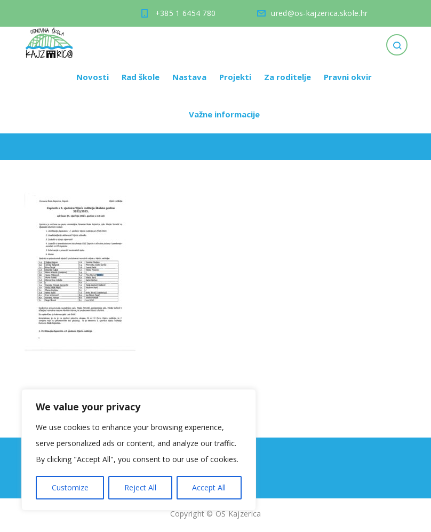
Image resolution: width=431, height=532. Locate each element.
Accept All (209, 487)
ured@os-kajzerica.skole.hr (319, 13)
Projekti (235, 77)
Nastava (189, 77)
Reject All (140, 487)
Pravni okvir (348, 77)
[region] (138, 450)
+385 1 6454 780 (185, 13)
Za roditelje (287, 77)
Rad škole (140, 77)
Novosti (92, 77)
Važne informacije (224, 114)
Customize (70, 487)
